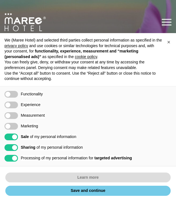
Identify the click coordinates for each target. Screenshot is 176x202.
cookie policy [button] (86, 56)
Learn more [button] (88, 177)
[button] (167, 22)
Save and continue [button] (88, 190)
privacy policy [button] (16, 45)
